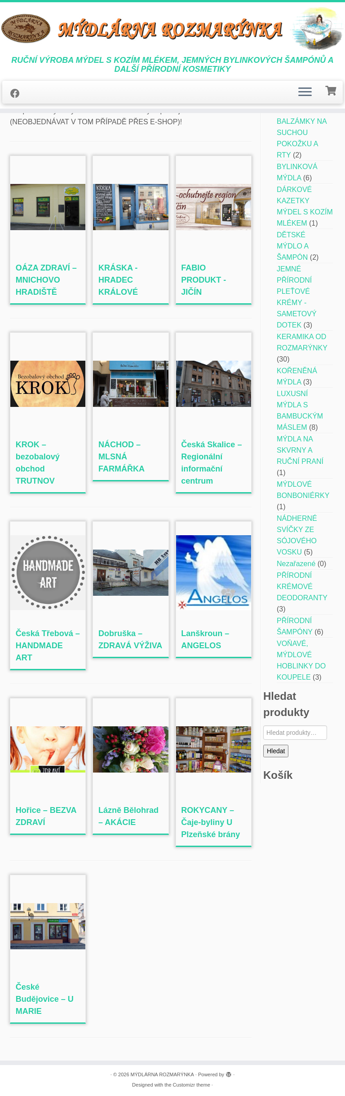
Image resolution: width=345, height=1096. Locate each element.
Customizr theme (191, 1084)
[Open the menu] (305, 92)
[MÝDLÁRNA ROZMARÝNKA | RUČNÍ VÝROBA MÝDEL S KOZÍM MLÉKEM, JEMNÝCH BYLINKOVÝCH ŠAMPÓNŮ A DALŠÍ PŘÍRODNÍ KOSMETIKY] (172, 29)
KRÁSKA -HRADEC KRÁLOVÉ (118, 280)
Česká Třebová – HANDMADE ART (48, 645)
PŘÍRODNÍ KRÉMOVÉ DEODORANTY (302, 587)
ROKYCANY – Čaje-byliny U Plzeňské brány (210, 822)
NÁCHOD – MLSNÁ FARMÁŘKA (121, 456)
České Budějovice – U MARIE (45, 999)
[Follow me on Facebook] (18, 93)
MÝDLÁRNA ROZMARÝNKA (162, 1074)
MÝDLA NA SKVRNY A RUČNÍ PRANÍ (300, 450)
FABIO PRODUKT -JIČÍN (203, 280)
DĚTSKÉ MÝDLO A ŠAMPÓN (292, 246)
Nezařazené (296, 564)
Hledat (276, 751)
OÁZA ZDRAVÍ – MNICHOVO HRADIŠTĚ (46, 280)
